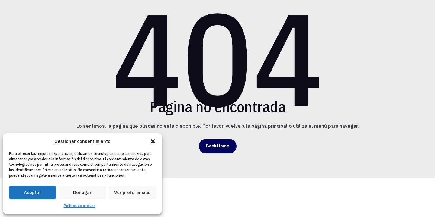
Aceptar (32, 192)
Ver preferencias (132, 192)
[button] (153, 141)
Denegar (82, 192)
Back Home (217, 146)
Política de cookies (79, 205)
